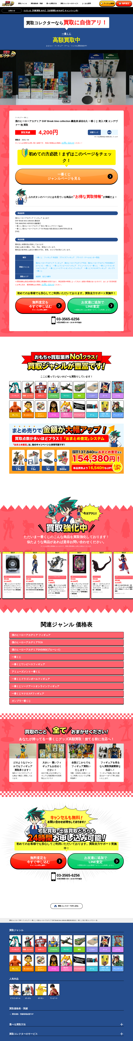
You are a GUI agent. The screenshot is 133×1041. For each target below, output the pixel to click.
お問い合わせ (68, 143)
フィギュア (18, 117)
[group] (22, 575)
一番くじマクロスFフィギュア (95, 268)
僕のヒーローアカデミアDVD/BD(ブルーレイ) (36, 649)
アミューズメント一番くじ (88, 266)
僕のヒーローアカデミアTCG (75, 263)
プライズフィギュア (66, 257)
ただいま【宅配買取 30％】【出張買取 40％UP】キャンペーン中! (51, 11)
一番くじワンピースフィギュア (64, 266)
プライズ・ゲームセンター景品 (87, 257)
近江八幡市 (46, 276)
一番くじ (66, 33)
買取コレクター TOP (15, 920)
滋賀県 (38, 276)
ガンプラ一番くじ (21, 701)
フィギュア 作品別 (51, 257)
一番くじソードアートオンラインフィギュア (65, 268)
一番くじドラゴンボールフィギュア (31, 679)
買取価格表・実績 (37, 3)
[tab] (64, 101)
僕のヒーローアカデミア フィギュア (49, 263)
